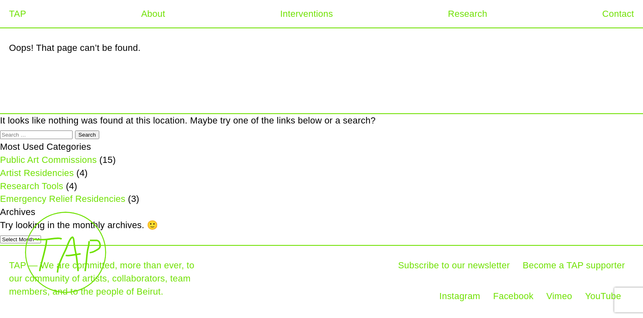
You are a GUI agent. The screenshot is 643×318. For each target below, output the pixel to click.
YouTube (603, 296)
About (153, 14)
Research (467, 14)
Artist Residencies (37, 173)
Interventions (306, 14)
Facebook (513, 296)
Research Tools (31, 186)
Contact (618, 14)
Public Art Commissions (48, 160)
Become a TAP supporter (574, 265)
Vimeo (559, 296)
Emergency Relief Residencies (62, 199)
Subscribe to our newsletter (454, 265)
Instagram (459, 296)
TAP (17, 14)
